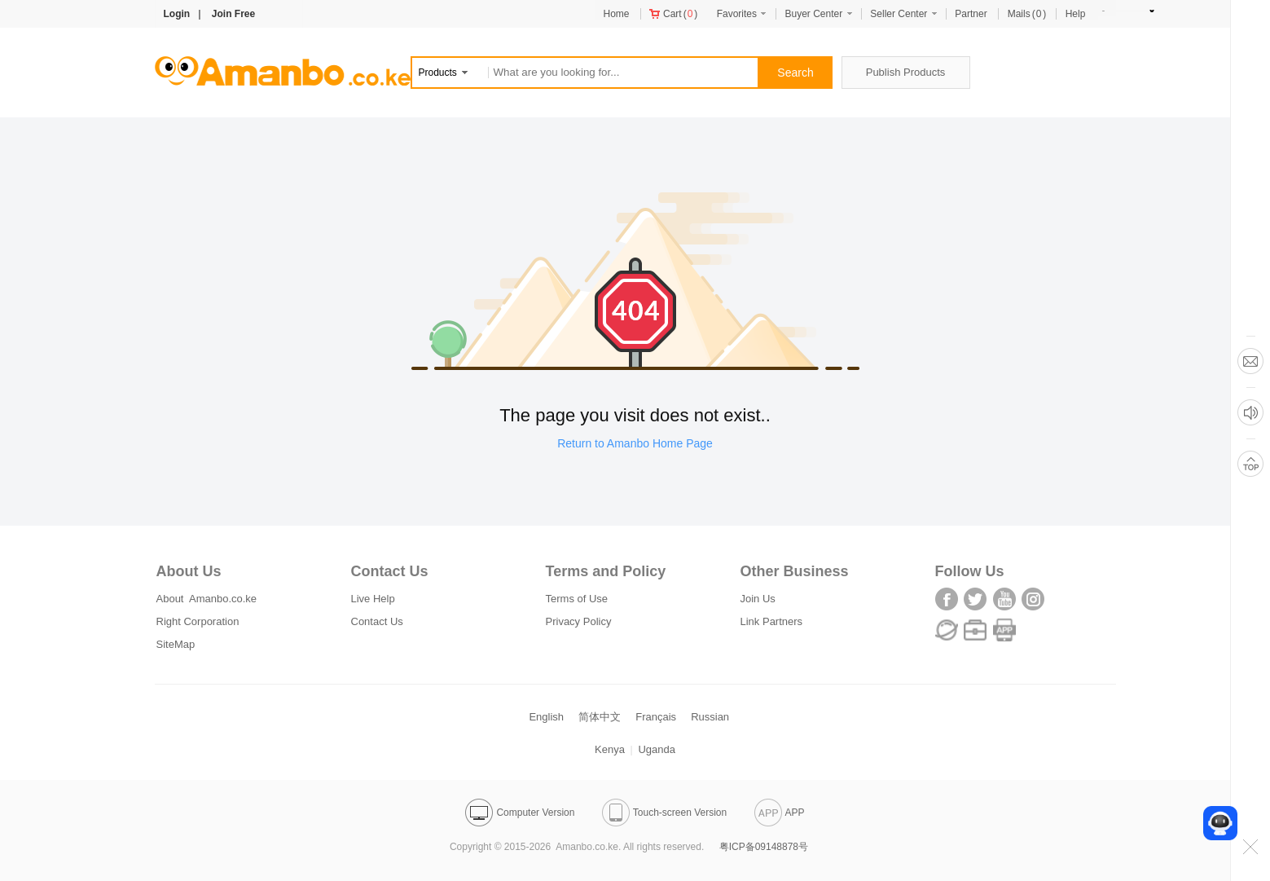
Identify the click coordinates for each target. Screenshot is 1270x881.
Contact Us (377, 621)
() (673, 14)
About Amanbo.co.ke (206, 598)
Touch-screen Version (664, 812)
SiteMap (176, 644)
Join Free (233, 14)
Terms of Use (577, 598)
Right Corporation (197, 621)
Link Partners (771, 621)
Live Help (373, 598)
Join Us (758, 598)
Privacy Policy (579, 621)
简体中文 (599, 716)
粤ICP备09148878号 (763, 846)
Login (177, 14)
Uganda (656, 749)
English (546, 716)
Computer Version (519, 812)
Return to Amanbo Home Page (635, 443)
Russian (710, 716)
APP (779, 812)
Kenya (610, 749)
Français (655, 716)
